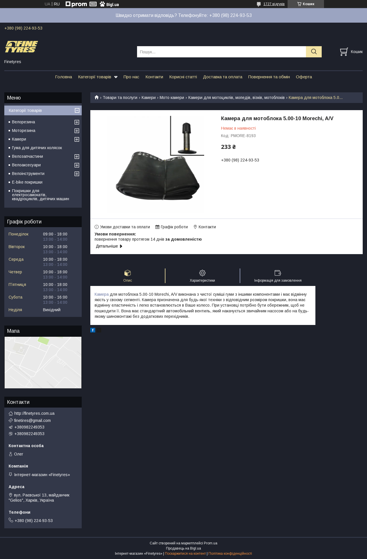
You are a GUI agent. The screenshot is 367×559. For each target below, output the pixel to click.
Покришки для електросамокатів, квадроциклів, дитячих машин (40, 194)
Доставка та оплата (222, 76)
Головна (63, 76)
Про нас (131, 76)
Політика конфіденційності (230, 554)
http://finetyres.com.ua (34, 413)
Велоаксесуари (26, 165)
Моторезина (23, 130)
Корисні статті (183, 76)
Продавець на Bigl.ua (183, 548)
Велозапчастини (27, 156)
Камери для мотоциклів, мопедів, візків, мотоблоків (236, 97)
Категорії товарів (94, 76)
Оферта (304, 76)
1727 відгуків (274, 4)
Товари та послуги (120, 97)
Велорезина (23, 122)
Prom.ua (210, 543)
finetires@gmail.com (32, 420)
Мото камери (172, 97)
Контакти (154, 76)
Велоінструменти (28, 173)
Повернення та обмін (269, 76)
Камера (102, 294)
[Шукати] (314, 51)
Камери (149, 97)
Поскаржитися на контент (185, 554)
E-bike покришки (27, 182)
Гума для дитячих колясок (37, 147)
